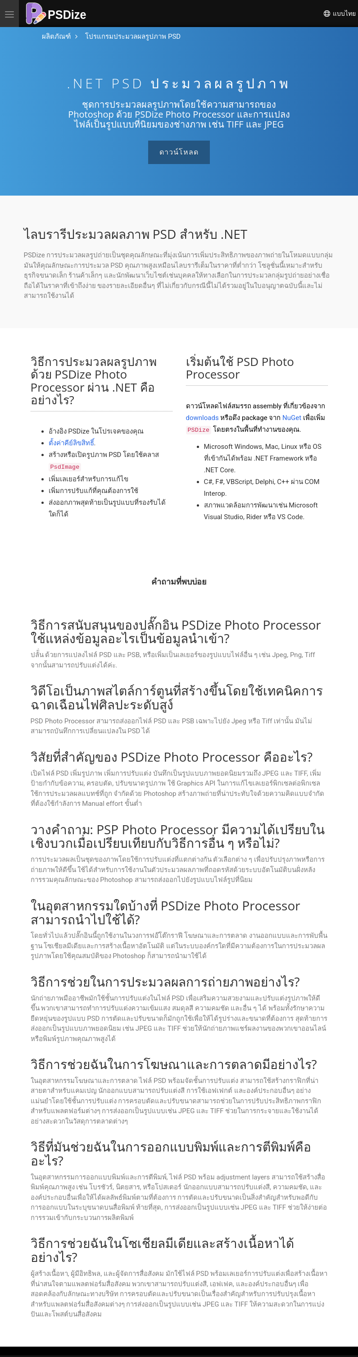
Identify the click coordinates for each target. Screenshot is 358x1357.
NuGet (291, 418)
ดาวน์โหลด (179, 152)
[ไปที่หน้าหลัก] (56, 37)
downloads (202, 418)
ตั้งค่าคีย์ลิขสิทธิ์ (71, 443)
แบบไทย (339, 13)
